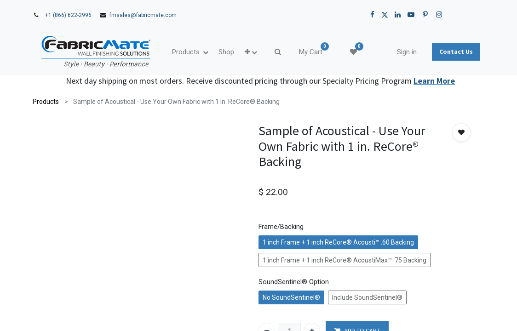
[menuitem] (226, 52)
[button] (251, 52)
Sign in (407, 52)
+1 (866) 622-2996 (68, 15)
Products (46, 101)
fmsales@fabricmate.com (143, 15)
